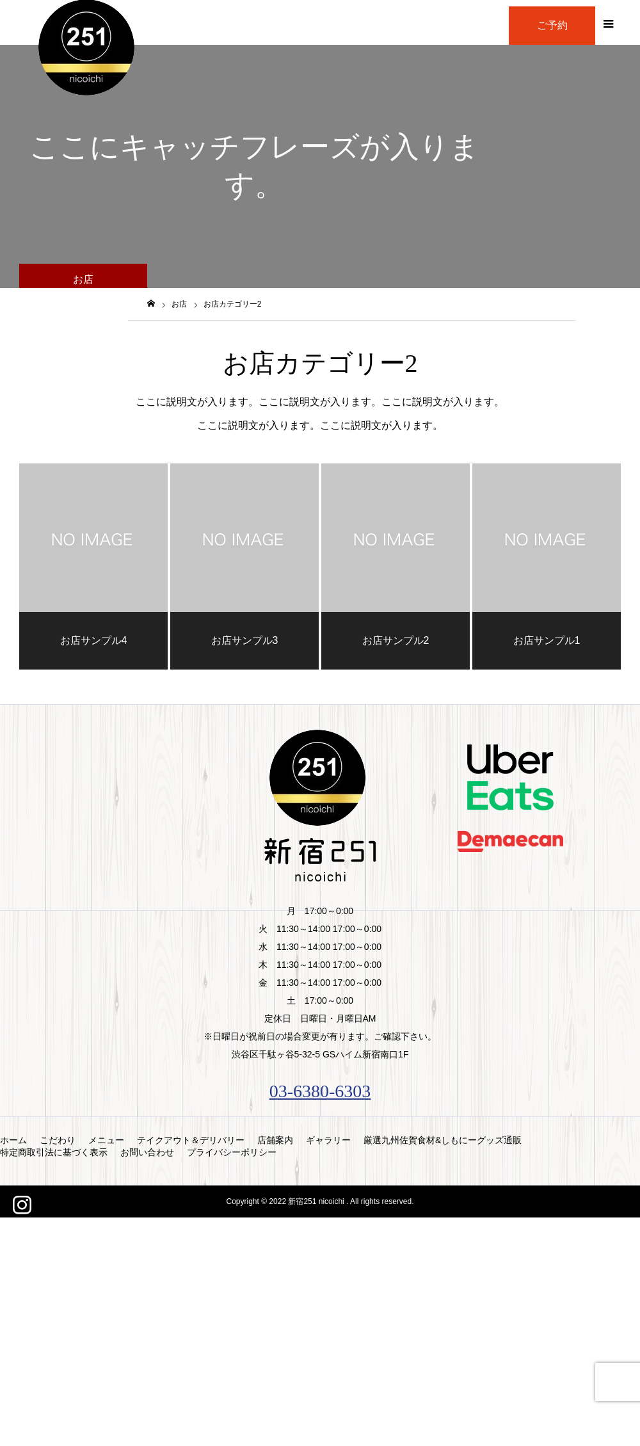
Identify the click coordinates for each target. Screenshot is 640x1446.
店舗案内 (275, 1140)
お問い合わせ (147, 1152)
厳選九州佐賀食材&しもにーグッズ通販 (443, 1140)
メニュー (106, 1140)
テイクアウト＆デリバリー (190, 1140)
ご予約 (552, 25)
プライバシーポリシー (231, 1152)
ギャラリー (328, 1140)
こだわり (58, 1140)
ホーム (13, 1140)
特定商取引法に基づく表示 (54, 1152)
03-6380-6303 (320, 1091)
